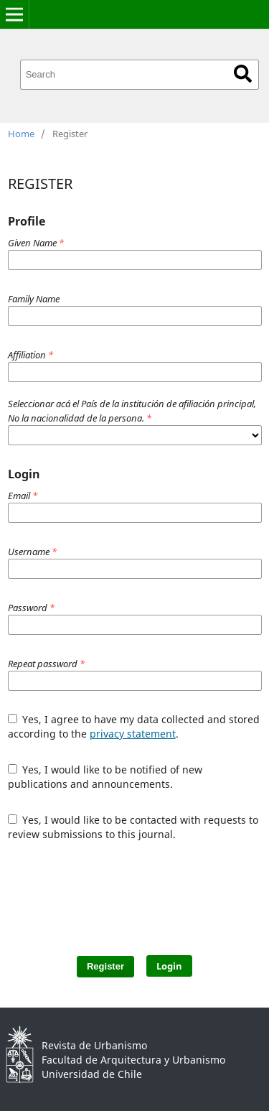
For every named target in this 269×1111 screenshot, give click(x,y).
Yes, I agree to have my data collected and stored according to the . (134, 726)
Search (243, 74)
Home (21, 133)
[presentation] (138, 891)
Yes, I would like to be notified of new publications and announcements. (105, 777)
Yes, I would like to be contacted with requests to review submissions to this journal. (133, 827)
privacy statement (133, 733)
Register (105, 966)
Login (169, 965)
